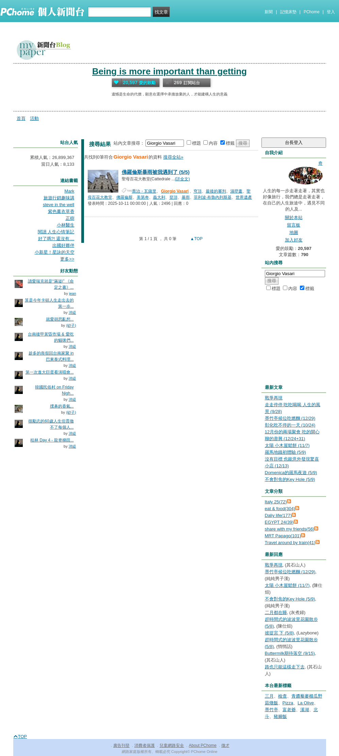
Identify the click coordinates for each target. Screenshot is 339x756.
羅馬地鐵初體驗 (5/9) (285, 452)
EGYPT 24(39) (279, 522)
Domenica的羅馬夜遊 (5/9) (291, 472)
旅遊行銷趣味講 (59, 197)
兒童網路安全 (171, 745)
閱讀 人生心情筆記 (56, 231)
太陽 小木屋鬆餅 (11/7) (287, 445)
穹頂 (197, 191)
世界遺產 (244, 197)
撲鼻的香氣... (62, 406)
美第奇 (143, 197)
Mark (69, 191)
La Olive (306, 702)
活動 (34, 118)
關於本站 (294, 217)
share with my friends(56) (290, 529)
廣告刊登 (121, 745)
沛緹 (72, 312)
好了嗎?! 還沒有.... (56, 238)
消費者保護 (144, 745)
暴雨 (186, 197)
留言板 (293, 225)
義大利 (159, 197)
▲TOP (196, 238)
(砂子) (71, 325)
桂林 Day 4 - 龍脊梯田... (51, 440)
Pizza (288, 702)
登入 (331, 12)
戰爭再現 (274, 397)
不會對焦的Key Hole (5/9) (290, 479)
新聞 (269, 12)
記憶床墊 (288, 12)
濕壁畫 (236, 191)
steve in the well (58, 204)
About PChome (202, 745)
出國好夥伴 (63, 245)
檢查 (282, 696)
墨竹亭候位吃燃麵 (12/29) (290, 418)
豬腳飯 (280, 716)
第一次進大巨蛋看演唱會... (50, 372)
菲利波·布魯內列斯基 (213, 197)
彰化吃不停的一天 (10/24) (290, 425)
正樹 (70, 218)
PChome (312, 12)
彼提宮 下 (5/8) (279, 632)
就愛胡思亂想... (60, 319)
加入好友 (294, 239)
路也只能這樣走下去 (285, 666)
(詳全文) (182, 179)
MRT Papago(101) (283, 535)
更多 (67, 259)
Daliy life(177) (278, 515)
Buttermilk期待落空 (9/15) (290, 653)
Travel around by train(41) (290, 542)
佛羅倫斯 (124, 197)
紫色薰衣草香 (61, 211)
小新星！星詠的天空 (54, 252)
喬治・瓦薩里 (144, 191)
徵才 (225, 745)
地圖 (293, 232)
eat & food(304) (280, 508)
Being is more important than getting (169, 71)
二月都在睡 (276, 612)
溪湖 (304, 709)
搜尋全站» (173, 157)
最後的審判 (216, 191)
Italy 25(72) (276, 501)
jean (72, 293)
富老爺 (289, 709)
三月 (269, 696)
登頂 (173, 197)
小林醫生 (65, 225)
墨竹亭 (271, 709)
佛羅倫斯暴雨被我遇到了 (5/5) (156, 172)
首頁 (21, 118)
